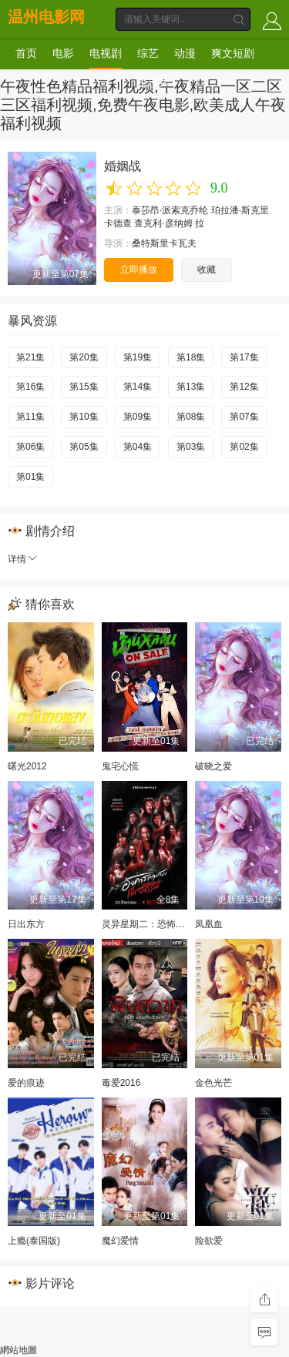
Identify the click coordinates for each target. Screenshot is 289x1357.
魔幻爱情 (120, 1240)
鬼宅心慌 (120, 766)
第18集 (190, 357)
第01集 (30, 476)
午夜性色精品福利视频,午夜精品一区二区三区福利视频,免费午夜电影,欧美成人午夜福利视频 (143, 105)
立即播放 (138, 269)
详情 (23, 559)
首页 (26, 53)
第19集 (137, 357)
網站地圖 (18, 1350)
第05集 (83, 446)
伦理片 (153, 82)
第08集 (190, 416)
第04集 (137, 446)
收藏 (206, 269)
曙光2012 (27, 766)
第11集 (30, 416)
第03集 (190, 446)
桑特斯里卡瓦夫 (164, 243)
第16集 (30, 386)
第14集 (137, 386)
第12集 (244, 386)
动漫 (185, 53)
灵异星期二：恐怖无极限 (152, 924)
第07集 (244, 416)
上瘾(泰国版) (34, 1240)
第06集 (30, 446)
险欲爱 (209, 1240)
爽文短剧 (232, 53)
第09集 (137, 416)
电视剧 (105, 53)
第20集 (83, 357)
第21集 (30, 357)
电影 (63, 53)
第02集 (244, 446)
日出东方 (26, 924)
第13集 (190, 386)
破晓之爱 (213, 766)
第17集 (244, 357)
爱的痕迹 (26, 1082)
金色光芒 (213, 1082)
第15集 (83, 386)
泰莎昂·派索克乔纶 (170, 210)
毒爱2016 (121, 1082)
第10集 (83, 416)
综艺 (148, 53)
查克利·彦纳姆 (163, 223)
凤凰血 (209, 924)
